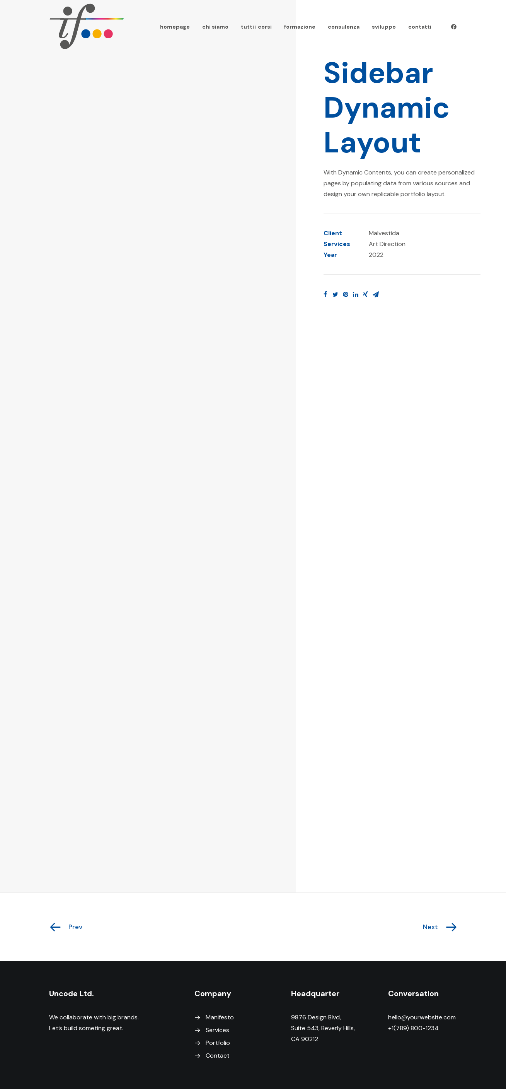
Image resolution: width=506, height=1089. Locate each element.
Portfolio (218, 1043)
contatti (419, 26)
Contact (218, 1055)
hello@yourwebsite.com (422, 1017)
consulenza (343, 26)
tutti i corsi (256, 26)
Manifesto (220, 1017)
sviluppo (384, 26)
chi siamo (215, 26)
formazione (299, 26)
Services (217, 1030)
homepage (175, 26)
